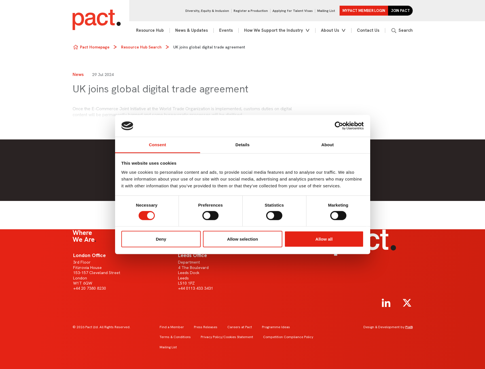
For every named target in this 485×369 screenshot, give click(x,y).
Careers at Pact (239, 327)
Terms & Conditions (175, 337)
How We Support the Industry (273, 30)
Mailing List (326, 11)
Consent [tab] (157, 144)
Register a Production (251, 11)
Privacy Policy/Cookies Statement (227, 337)
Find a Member (172, 327)
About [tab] (327, 144)
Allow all (324, 239)
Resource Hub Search (141, 47)
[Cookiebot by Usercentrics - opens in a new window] (339, 126)
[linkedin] (386, 303)
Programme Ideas (276, 327)
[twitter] (407, 303)
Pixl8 (409, 327)
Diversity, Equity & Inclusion (207, 11)
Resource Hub (150, 30)
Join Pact (400, 10)
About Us (330, 30)
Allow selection (242, 239)
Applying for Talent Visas (292, 11)
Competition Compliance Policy (288, 337)
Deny (161, 239)
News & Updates (191, 30)
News (78, 74)
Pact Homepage (94, 47)
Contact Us (368, 30)
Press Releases (205, 327)
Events (226, 30)
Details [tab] (243, 144)
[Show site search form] (402, 30)
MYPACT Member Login (363, 10)
